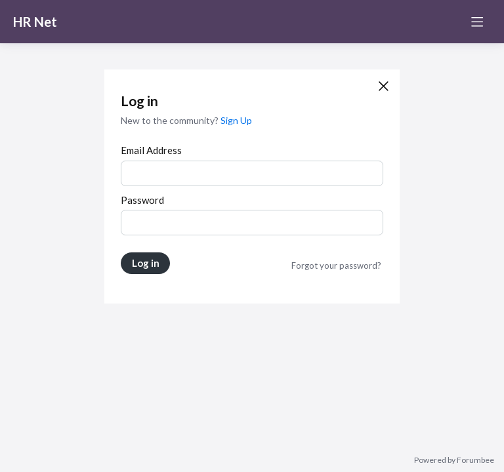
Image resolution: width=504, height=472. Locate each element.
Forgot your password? (336, 265)
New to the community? (170, 120)
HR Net (35, 22)
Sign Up (236, 120)
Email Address (151, 150)
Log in (145, 263)
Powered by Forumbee (454, 460)
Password (142, 200)
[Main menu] (477, 21)
